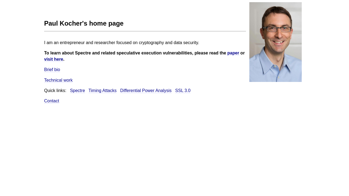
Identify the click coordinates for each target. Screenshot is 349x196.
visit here (53, 59)
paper (233, 53)
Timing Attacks (103, 90)
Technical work (58, 80)
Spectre (77, 90)
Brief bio (52, 69)
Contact (51, 101)
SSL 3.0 (182, 90)
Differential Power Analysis (146, 90)
